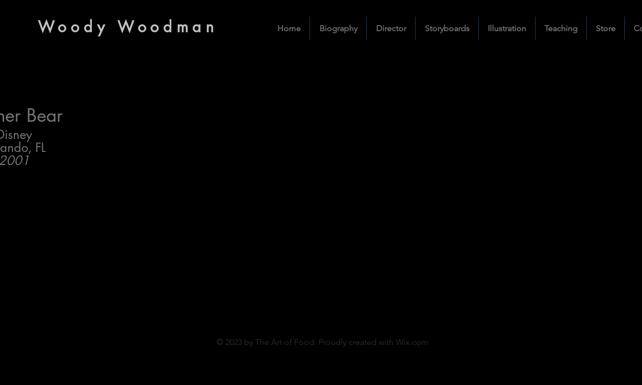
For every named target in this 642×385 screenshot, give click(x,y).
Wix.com (412, 342)
